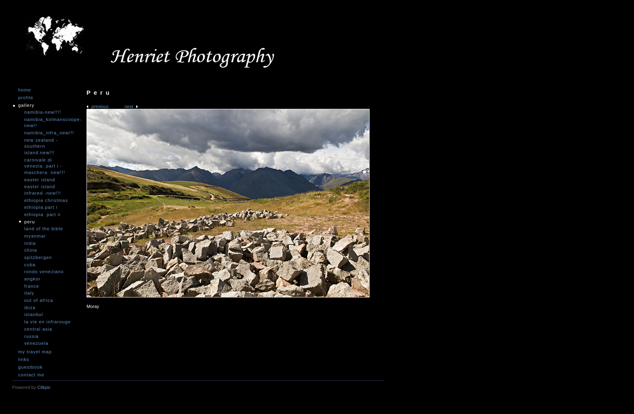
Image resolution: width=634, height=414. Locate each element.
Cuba (30, 264)
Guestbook (30, 367)
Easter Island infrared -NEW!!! (42, 189)
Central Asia (38, 329)
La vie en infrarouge (47, 321)
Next (129, 106)
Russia (31, 336)
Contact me (31, 375)
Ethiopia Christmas (46, 200)
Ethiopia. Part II (42, 214)
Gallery (26, 105)
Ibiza (30, 307)
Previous (99, 106)
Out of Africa (38, 300)
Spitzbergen (38, 257)
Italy (29, 293)
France (31, 286)
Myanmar (35, 236)
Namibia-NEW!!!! (42, 112)
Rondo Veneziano (44, 271)
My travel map (35, 352)
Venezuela (36, 343)
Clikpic (44, 387)
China (30, 250)
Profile (25, 98)
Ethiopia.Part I (40, 207)
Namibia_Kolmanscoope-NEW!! (48, 122)
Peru (29, 221)
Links (23, 359)
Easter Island (39, 179)
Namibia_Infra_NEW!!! (48, 132)
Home (24, 90)
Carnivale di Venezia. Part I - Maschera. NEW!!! (44, 166)
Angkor (32, 278)
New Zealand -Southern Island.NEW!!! (41, 146)
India (30, 243)
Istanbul (33, 314)
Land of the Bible (43, 228)
